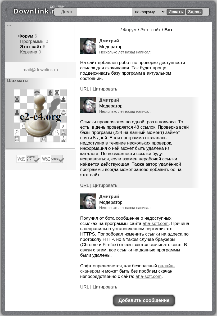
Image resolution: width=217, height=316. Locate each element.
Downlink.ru (36, 11)
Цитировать (105, 89)
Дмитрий (109, 40)
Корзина (28, 52)
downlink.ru (46, 69)
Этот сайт (31, 46)
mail (26, 69)
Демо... (68, 11)
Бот (168, 29)
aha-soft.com (156, 223)
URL (84, 89)
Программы (32, 41)
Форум (25, 36)
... (9, 24)
